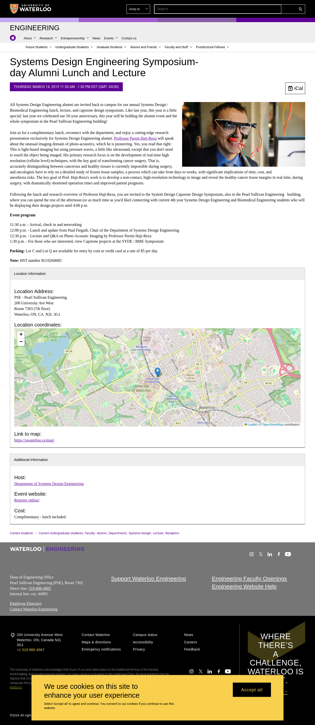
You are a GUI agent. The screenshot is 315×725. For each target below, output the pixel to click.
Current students (21, 533)
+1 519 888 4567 (30, 650)
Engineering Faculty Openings (249, 578)
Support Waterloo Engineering (148, 578)
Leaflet (250, 424)
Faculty (89, 533)
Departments (117, 533)
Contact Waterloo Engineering (34, 609)
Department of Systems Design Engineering (49, 484)
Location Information (30, 274)
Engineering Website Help (244, 586)
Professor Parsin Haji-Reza (135, 138)
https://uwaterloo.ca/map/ (34, 440)
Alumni (101, 533)
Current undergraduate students (61, 533)
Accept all (252, 689)
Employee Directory (26, 603)
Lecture (158, 533)
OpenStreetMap (272, 424)
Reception (172, 533)
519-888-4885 (40, 588)
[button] (264, 9)
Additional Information (31, 460)
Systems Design (140, 533)
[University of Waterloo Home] (31, 9)
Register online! (27, 500)
